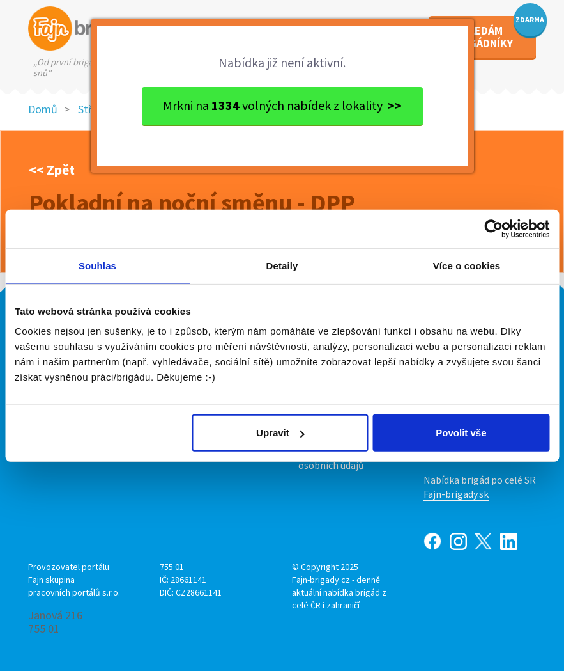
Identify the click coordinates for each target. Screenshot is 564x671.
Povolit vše (461, 432)
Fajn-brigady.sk (456, 493)
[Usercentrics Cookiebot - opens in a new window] (493, 228)
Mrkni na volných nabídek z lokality (282, 105)
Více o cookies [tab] (467, 265)
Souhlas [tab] (97, 265)
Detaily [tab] (282, 265)
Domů (42, 109)
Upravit (280, 432)
